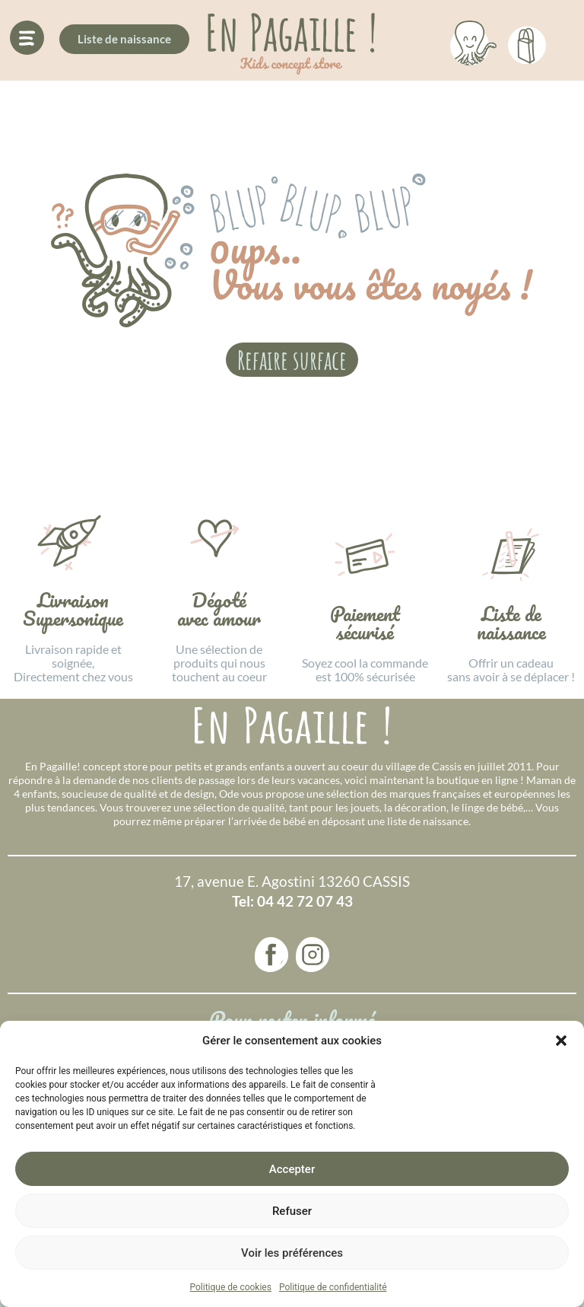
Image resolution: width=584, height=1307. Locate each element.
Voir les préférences (292, 1253)
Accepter (292, 1169)
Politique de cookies (230, 1287)
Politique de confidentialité (333, 1287)
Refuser (292, 1211)
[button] (561, 1040)
